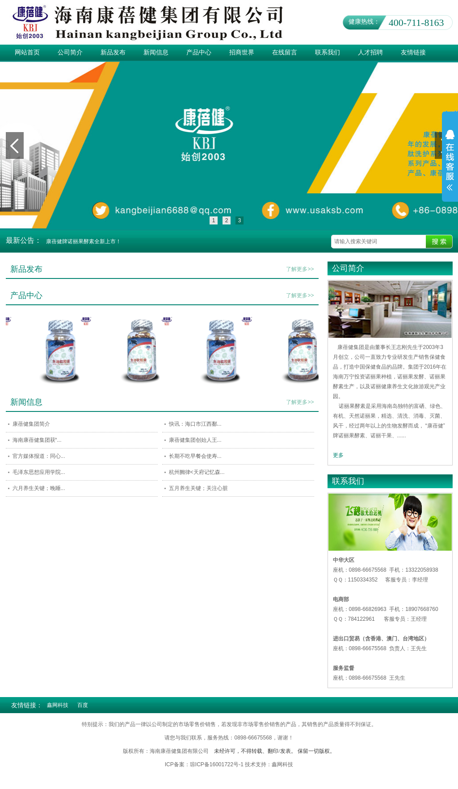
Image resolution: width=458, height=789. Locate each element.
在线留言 (284, 52)
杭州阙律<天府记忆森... (197, 472)
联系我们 (327, 52)
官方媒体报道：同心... (39, 456)
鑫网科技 (57, 705)
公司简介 (70, 52)
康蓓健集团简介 (31, 424)
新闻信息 (155, 52)
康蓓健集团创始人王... (195, 440)
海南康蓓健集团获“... (37, 440)
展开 (450, 166)
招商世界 (241, 52)
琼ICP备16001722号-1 (217, 764)
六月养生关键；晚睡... (39, 488)
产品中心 (198, 52)
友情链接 (413, 52)
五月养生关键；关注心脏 (198, 488)
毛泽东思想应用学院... (39, 472)
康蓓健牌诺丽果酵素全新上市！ (83, 241)
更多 (338, 455)
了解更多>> (300, 269)
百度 (82, 705)
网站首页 (27, 52)
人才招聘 (370, 52)
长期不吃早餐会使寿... (195, 456)
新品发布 (113, 52)
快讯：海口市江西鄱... (195, 424)
